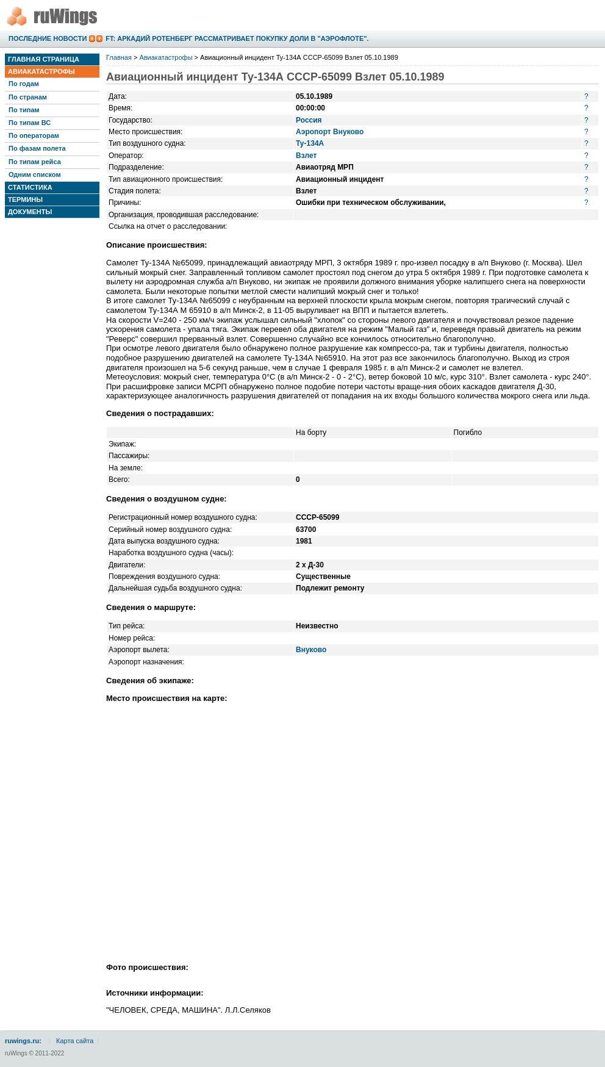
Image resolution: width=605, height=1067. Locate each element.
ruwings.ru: (23, 1040)
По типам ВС (30, 122)
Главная (119, 57)
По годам (24, 83)
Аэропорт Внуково (329, 132)
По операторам (34, 135)
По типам (24, 109)
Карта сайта (74, 1040)
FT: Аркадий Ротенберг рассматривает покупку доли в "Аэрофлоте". (237, 38)
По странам (28, 97)
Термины (25, 199)
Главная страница (43, 59)
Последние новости (48, 38)
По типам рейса (35, 161)
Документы (30, 211)
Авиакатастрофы (41, 71)
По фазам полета (37, 148)
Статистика (30, 187)
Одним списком (35, 174)
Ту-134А (310, 143)
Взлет (306, 155)
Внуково (311, 649)
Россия (309, 120)
